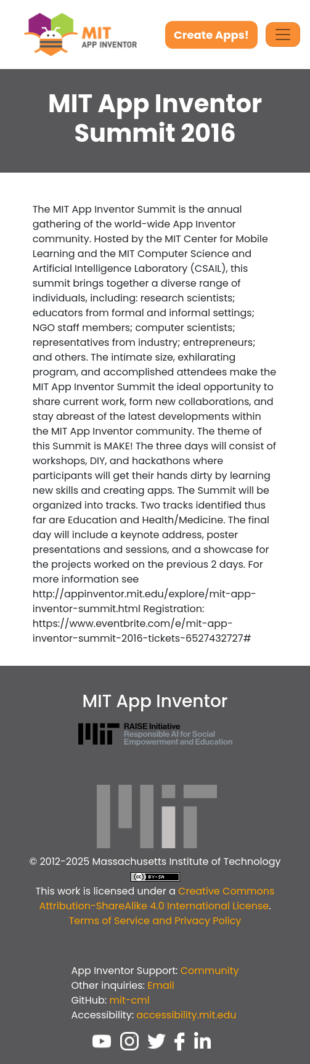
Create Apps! (211, 35)
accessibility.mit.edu (186, 1015)
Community (210, 971)
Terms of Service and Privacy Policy (155, 921)
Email (160, 985)
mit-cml (129, 1000)
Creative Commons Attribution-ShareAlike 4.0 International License (156, 898)
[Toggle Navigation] (283, 34)
